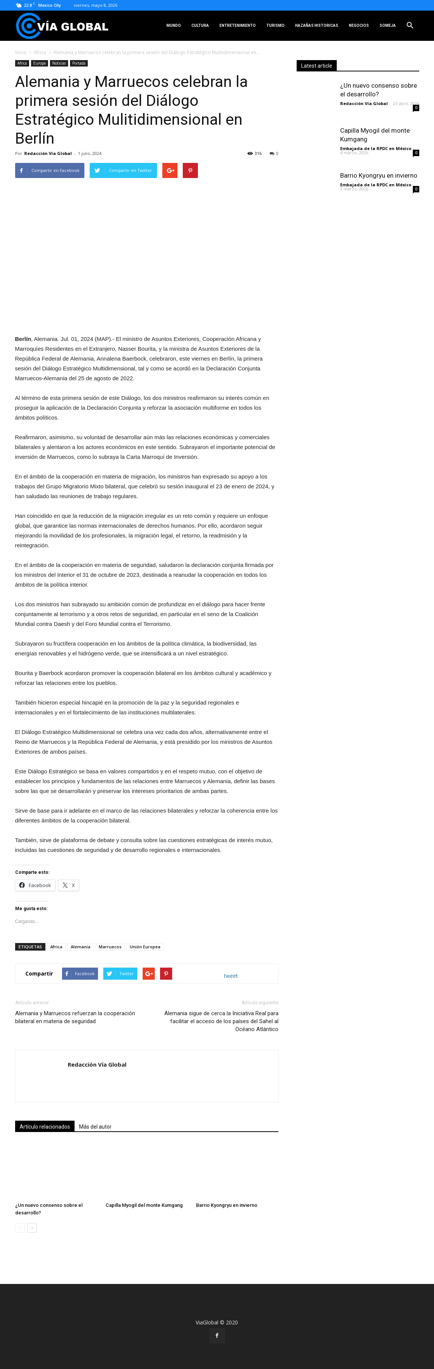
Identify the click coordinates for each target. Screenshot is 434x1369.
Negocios (359, 25)
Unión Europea (145, 946)
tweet (231, 975)
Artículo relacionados (45, 1127)
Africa (40, 52)
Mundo (173, 25)
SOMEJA (388, 25)
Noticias (59, 63)
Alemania (80, 946)
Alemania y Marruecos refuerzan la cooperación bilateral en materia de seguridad (75, 1017)
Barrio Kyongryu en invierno (226, 1205)
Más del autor (95, 1127)
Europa (39, 63)
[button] (410, 26)
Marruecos (110, 946)
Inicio (20, 52)
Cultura (200, 25)
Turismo (275, 25)
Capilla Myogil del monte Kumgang (144, 1205)
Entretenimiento (237, 25)
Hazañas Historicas (316, 25)
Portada (79, 63)
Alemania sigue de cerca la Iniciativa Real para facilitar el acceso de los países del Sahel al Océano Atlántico (221, 1021)
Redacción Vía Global (48, 153)
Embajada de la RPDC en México (375, 148)
